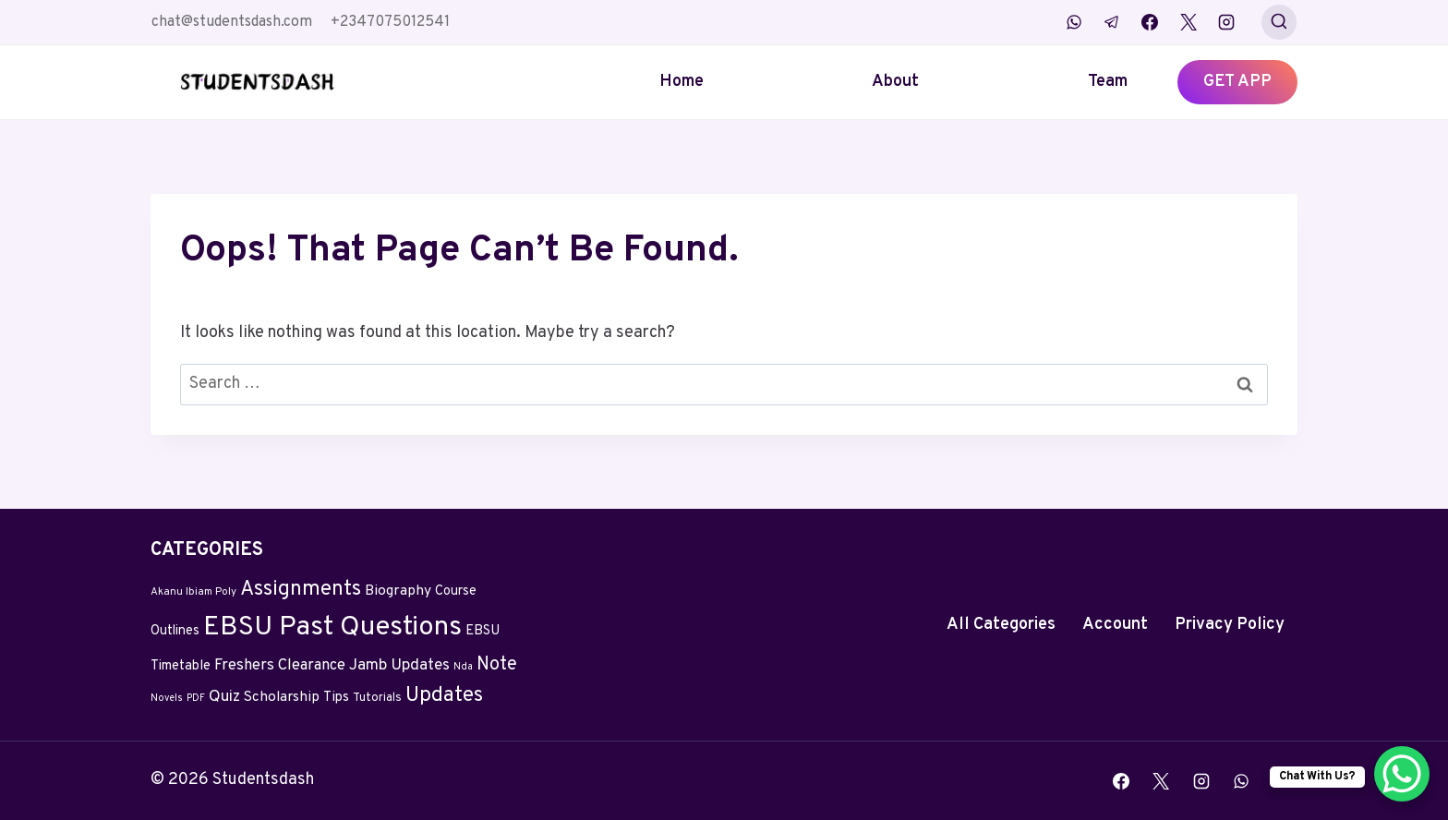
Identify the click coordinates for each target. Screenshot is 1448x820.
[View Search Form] (1279, 22)
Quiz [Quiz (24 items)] (224, 697)
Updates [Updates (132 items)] (444, 695)
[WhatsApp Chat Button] (1402, 774)
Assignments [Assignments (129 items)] (300, 589)
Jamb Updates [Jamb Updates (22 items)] (399, 666)
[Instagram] (1226, 22)
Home (681, 81)
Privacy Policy (1230, 624)
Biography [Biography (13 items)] (398, 591)
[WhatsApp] (1074, 22)
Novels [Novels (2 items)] (167, 699)
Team (1108, 81)
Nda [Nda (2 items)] (463, 667)
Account (1115, 624)
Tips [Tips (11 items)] (336, 697)
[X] (1188, 22)
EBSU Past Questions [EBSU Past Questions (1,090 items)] (332, 627)
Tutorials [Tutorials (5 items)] (377, 698)
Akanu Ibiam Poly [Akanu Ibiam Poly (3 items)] (193, 591)
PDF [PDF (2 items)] (196, 699)
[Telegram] (1111, 22)
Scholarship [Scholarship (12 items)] (282, 697)
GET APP (1237, 81)
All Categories (1001, 624)
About (895, 81)
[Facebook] (1149, 22)
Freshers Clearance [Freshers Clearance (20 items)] (279, 665)
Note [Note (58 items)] (497, 665)
